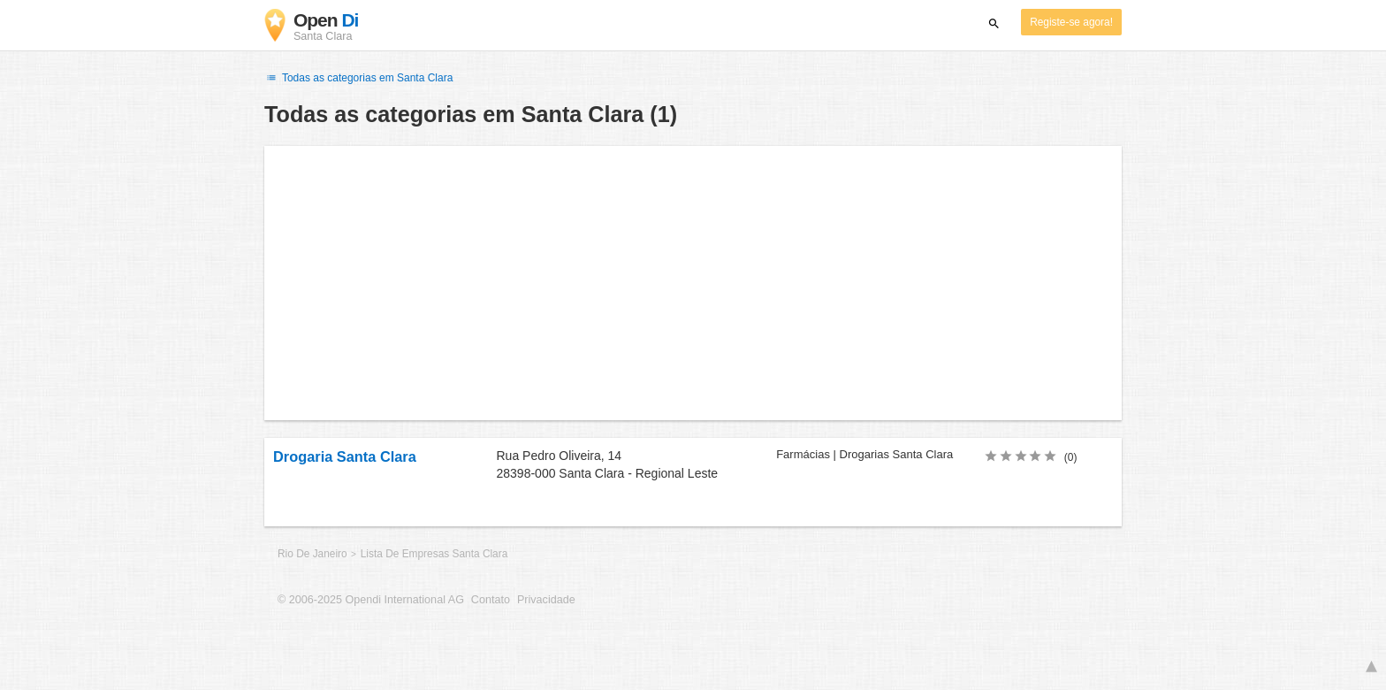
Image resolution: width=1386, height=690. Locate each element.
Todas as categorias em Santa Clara (358, 78)
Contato (490, 600)
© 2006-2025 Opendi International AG (371, 600)
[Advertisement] (693, 283)
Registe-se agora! (1071, 22)
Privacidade (546, 600)
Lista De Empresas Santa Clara (434, 554)
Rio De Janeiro (314, 554)
